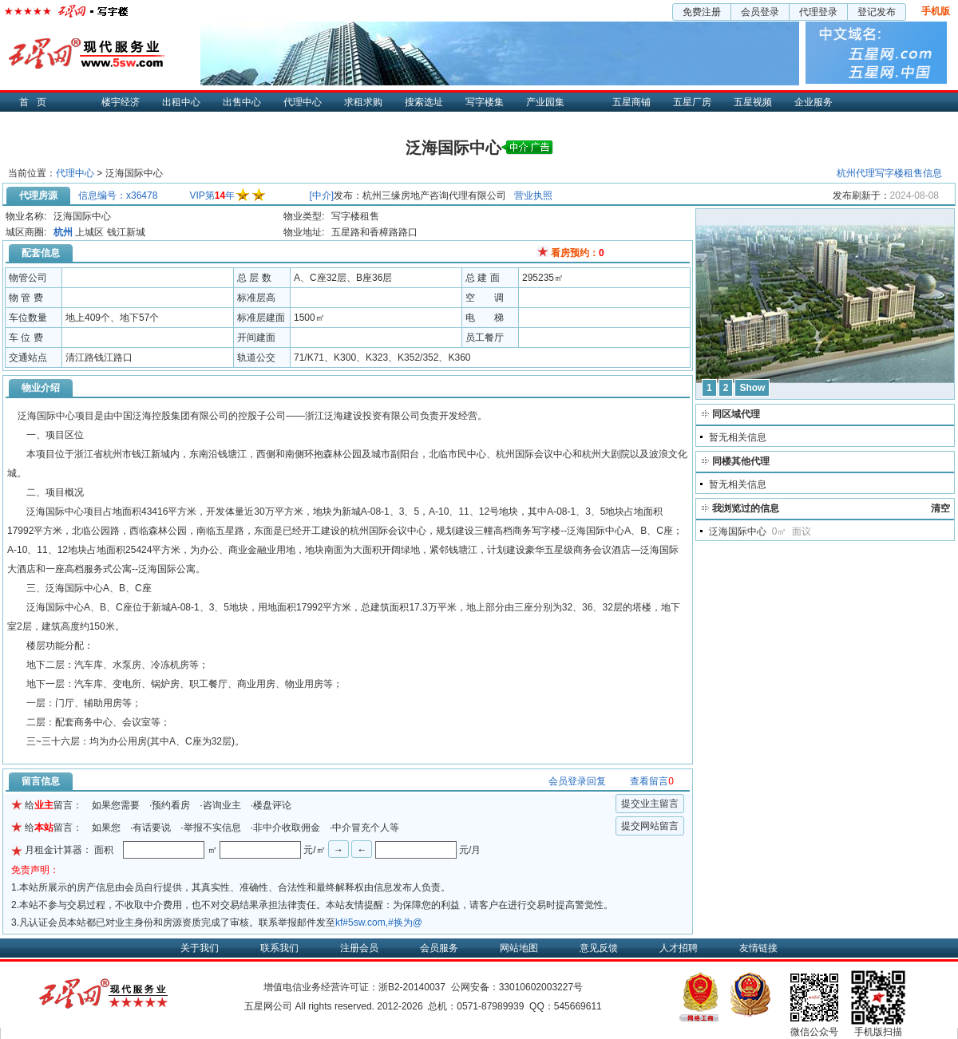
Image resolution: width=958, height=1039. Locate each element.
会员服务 (439, 948)
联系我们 (279, 948)
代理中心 (302, 102)
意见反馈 (599, 948)
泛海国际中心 (737, 531)
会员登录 (760, 12)
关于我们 (199, 948)
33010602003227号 (541, 987)
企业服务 (813, 102)
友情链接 (758, 948)
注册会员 (359, 948)
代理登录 (818, 12)
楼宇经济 (120, 102)
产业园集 (545, 102)
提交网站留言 (650, 826)
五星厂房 (692, 102)
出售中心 (242, 102)
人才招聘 (678, 948)
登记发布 (876, 12)
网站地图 (519, 948)
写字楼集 (484, 102)
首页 (36, 102)
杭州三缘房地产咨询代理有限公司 (434, 195)
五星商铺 (631, 102)
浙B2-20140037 (411, 987)
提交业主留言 (650, 803)
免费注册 (702, 12)
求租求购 (363, 102)
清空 (940, 508)
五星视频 (753, 102)
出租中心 (181, 102)
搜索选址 (424, 102)
